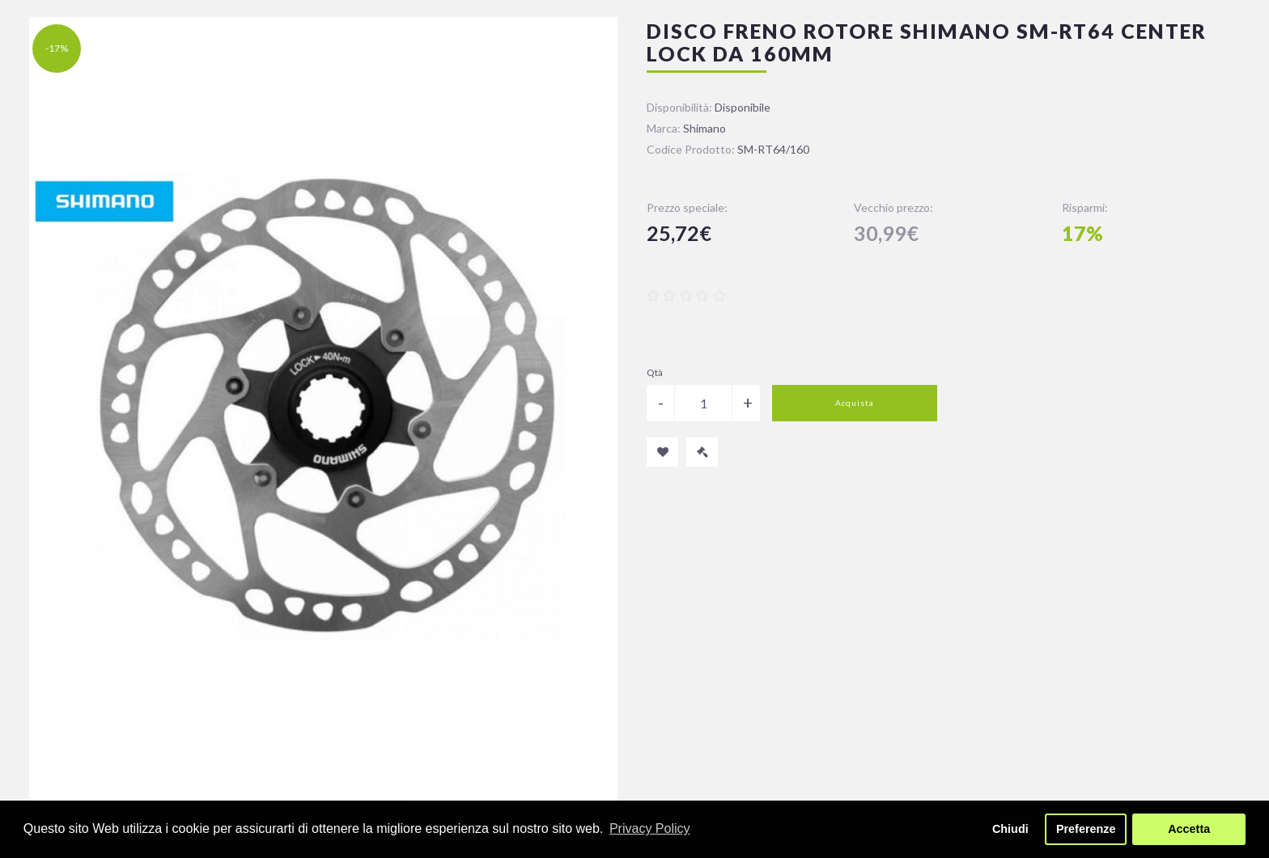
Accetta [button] (1189, 828)
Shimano (704, 128)
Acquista (854, 403)
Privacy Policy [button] (649, 828)
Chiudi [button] (1010, 828)
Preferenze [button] (1086, 828)
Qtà (655, 372)
